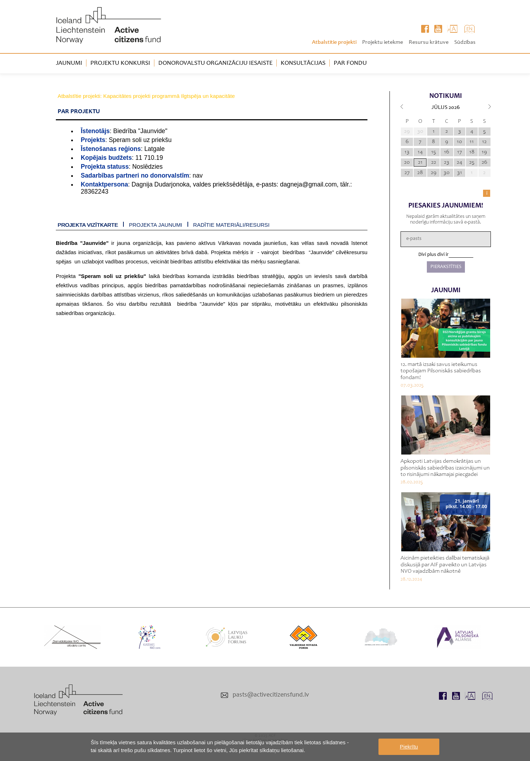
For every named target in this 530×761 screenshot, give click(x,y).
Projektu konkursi (120, 63)
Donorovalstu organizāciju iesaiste (215, 63)
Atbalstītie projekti (334, 42)
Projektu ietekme (382, 42)
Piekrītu (409, 747)
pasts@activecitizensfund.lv (271, 695)
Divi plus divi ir (433, 254)
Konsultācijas (303, 63)
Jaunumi (69, 63)
